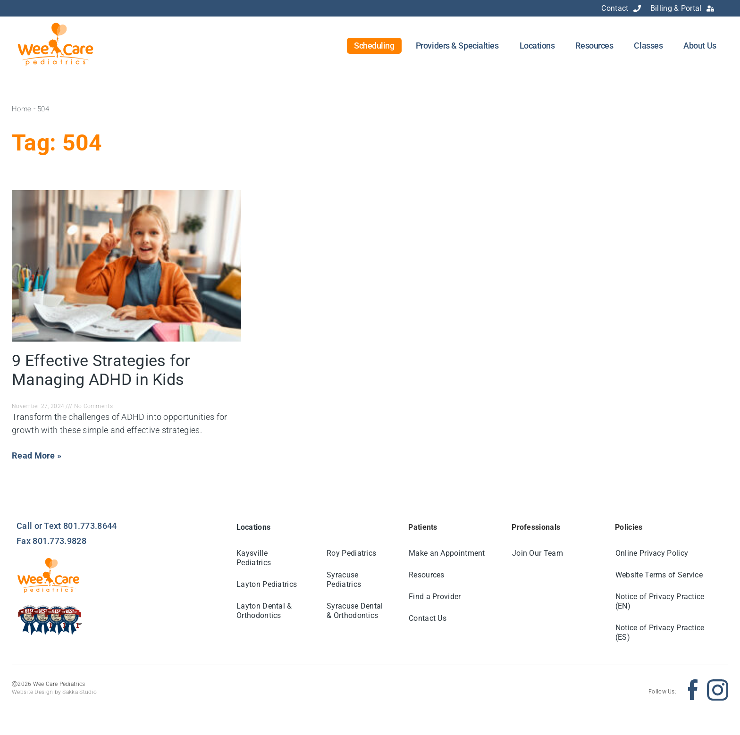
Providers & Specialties (457, 45)
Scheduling (374, 45)
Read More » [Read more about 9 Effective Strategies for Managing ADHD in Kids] (36, 455)
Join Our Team (537, 553)
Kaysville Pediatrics (254, 558)
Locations (537, 45)
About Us (699, 45)
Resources (594, 45)
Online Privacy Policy (651, 553)
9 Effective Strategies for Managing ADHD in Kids (101, 370)
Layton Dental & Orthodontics (265, 610)
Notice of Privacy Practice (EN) (660, 601)
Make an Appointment (447, 553)
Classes (648, 45)
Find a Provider (435, 596)
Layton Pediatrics (267, 584)
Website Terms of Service (659, 574)
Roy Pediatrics (351, 553)
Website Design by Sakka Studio (54, 692)
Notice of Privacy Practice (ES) (660, 632)
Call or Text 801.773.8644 (67, 526)
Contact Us (427, 618)
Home (21, 109)
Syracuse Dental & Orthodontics (355, 610)
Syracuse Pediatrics (344, 579)
